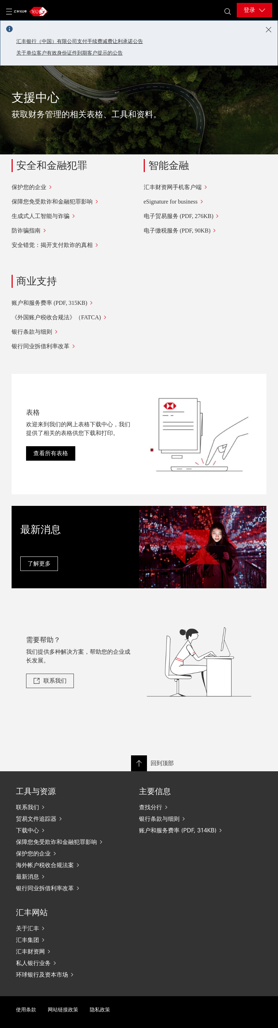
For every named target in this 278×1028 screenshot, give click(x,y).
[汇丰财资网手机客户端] (205, 187)
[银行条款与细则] (75, 332)
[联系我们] (63, 807)
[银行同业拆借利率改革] (75, 346)
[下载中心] (63, 830)
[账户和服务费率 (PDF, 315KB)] (75, 303)
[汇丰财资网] (63, 951)
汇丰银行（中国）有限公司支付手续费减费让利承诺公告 (79, 41)
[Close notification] (268, 30)
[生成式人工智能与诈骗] (73, 216)
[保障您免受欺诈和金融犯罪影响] (73, 201)
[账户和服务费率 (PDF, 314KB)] (186, 830)
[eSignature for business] (205, 201)
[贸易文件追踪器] (63, 818)
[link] (50, 681)
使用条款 (26, 1009)
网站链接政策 (63, 1009)
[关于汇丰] (63, 928)
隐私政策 (100, 1009)
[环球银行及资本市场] (63, 974)
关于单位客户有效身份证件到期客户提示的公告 (69, 53)
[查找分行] (186, 807)
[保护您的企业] (73, 187)
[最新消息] (63, 876)
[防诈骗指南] (73, 230)
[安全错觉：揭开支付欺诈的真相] (73, 245)
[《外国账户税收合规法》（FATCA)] (75, 317)
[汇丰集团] (63, 939)
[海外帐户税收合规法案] (63, 865)
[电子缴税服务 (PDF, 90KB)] (205, 230)
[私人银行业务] (63, 963)
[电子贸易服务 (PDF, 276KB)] (205, 216)
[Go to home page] (30, 11)
